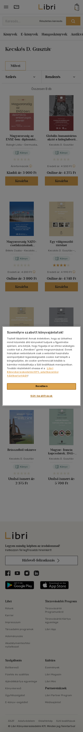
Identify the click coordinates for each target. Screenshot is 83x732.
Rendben (42, 386)
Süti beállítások (41, 395)
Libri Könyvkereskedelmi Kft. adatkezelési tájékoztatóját (33, 372)
